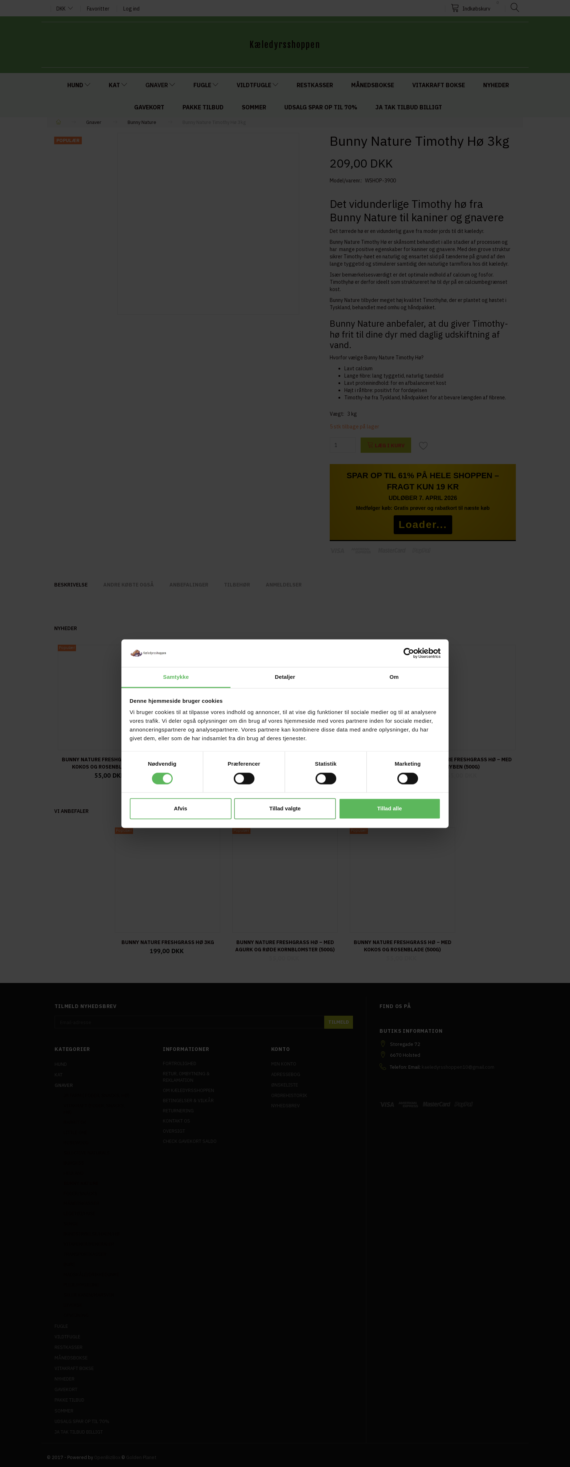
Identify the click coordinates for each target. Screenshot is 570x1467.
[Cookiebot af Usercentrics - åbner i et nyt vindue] (409, 653)
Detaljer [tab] (285, 677)
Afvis (180, 809)
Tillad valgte (285, 809)
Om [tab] (393, 677)
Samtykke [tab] (176, 677)
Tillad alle (389, 809)
